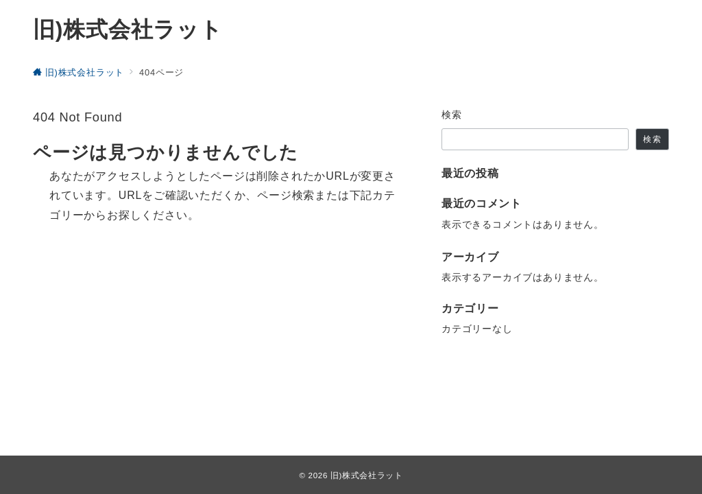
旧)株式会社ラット (128, 29)
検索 (452, 114)
